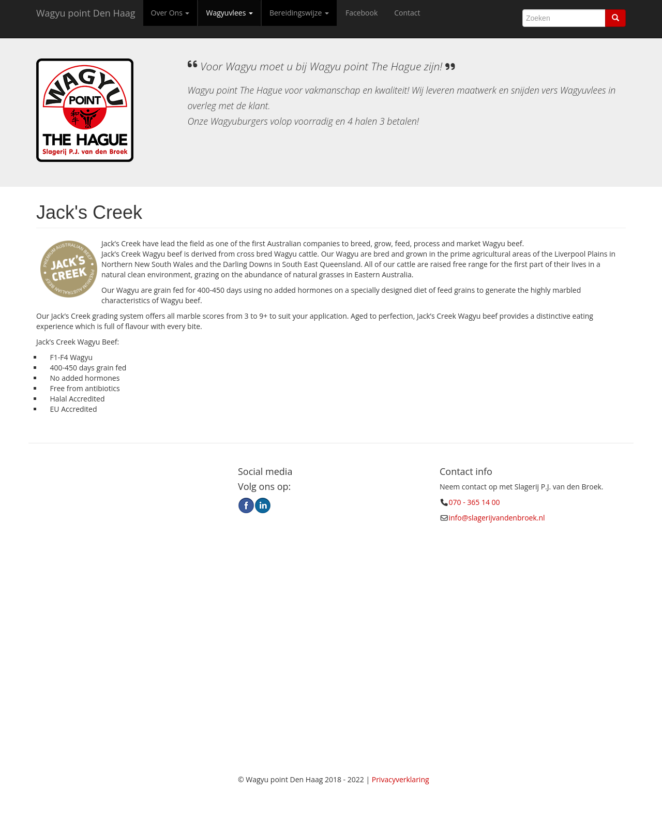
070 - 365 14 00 (474, 502)
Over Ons (170, 13)
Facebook (361, 13)
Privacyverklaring (400, 779)
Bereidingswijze (299, 13)
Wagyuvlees (229, 13)
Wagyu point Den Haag (86, 13)
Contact (407, 13)
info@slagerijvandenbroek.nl (497, 518)
